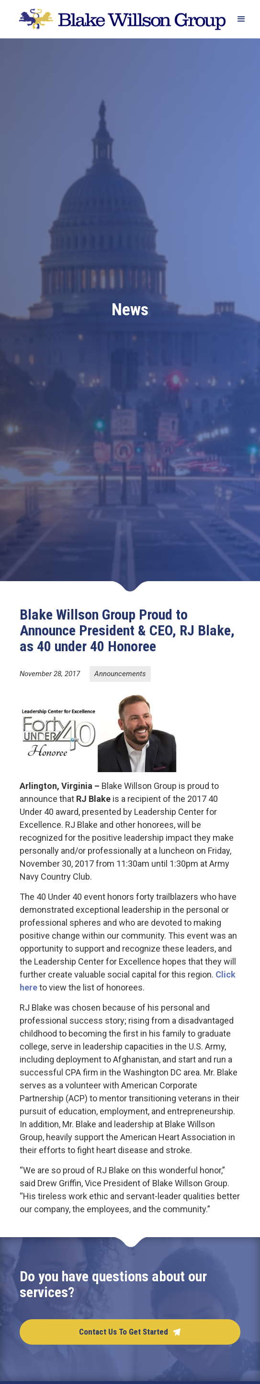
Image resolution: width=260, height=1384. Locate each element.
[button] (237, 19)
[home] (120, 19)
